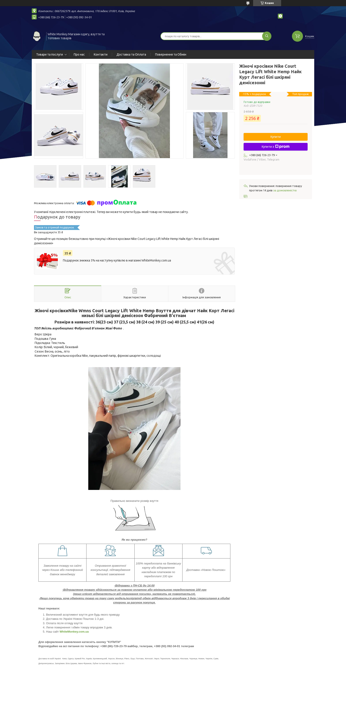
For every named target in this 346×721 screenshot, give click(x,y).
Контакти (100, 54)
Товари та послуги (49, 54)
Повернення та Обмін (170, 54)
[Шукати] (266, 36)
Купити (276, 136)
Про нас (79, 54)
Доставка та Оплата (131, 54)
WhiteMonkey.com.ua (74, 631)
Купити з (276, 147)
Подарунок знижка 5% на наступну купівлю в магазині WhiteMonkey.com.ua (117, 260)
